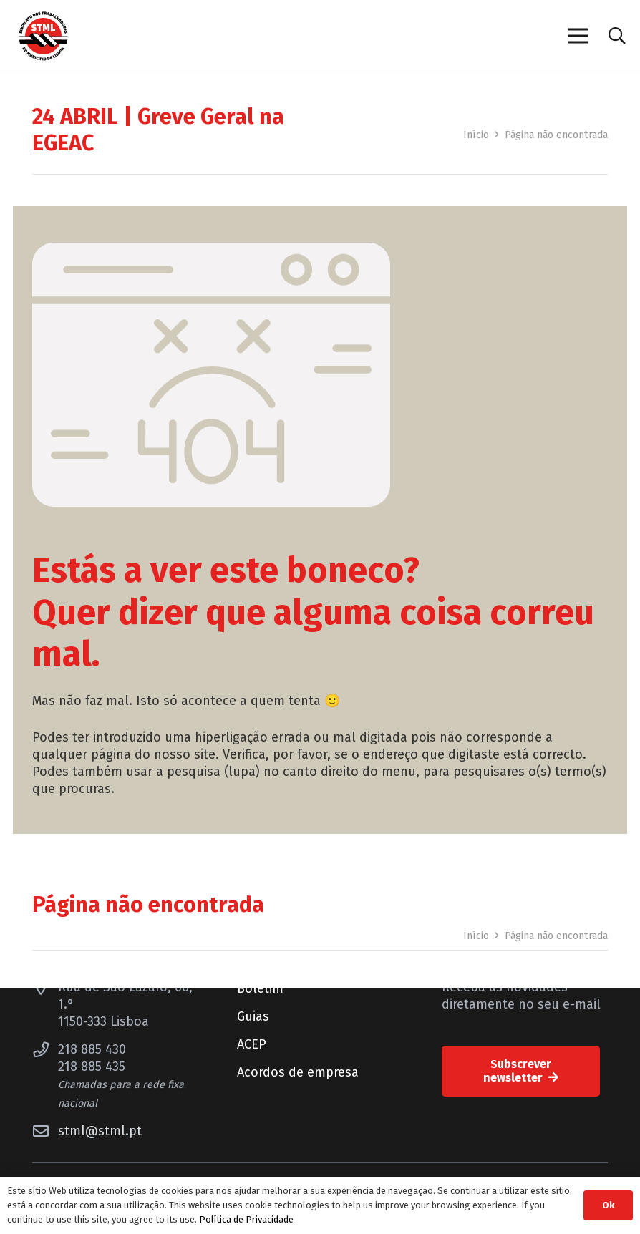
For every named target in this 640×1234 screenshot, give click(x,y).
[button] (617, 36)
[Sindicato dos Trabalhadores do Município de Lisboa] (43, 36)
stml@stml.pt (100, 1131)
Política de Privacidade (246, 1219)
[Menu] (577, 36)
